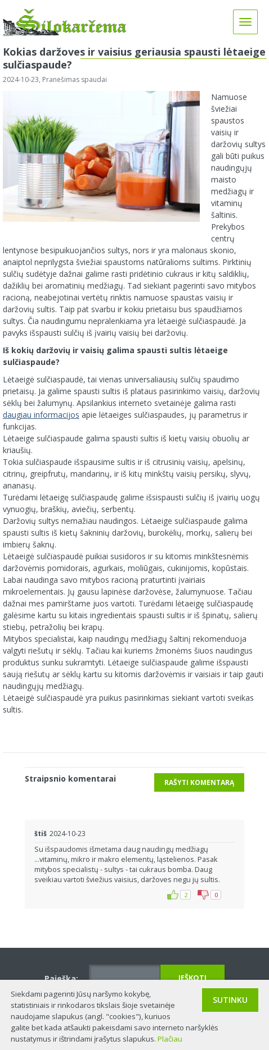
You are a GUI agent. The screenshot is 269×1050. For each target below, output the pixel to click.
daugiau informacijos (41, 414)
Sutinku (230, 999)
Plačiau (170, 1039)
